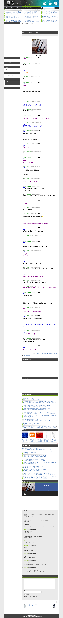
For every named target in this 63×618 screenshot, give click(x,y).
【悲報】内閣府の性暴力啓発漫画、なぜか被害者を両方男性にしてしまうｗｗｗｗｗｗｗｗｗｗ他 (39, 21)
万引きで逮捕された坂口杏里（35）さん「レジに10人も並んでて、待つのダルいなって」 (38, 13)
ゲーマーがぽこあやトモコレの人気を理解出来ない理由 (33, 466)
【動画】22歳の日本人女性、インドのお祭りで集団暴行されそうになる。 (36, 456)
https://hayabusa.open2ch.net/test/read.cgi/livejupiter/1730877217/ (46, 353)
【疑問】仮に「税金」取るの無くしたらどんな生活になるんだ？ (35, 477)
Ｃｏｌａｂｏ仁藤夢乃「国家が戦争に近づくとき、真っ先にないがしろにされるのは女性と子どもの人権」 (42, 417)
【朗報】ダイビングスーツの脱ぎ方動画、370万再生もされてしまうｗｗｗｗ (37, 473)
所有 (27, 355)
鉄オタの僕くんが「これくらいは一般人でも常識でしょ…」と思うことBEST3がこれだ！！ (39, 474)
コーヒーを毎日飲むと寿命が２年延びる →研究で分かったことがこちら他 (36, 420)
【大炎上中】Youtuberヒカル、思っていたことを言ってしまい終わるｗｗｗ (36, 20)
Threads (19, 7)
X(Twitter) (7, 7)
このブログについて (27, 7)
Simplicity (35, 615)
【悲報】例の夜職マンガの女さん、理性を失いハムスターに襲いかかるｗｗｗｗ (36, 9)
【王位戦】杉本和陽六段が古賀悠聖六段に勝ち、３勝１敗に (34, 459)
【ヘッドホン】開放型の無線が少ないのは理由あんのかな (51, 15)
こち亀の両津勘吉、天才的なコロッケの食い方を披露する (15, 12)
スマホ (24, 355)
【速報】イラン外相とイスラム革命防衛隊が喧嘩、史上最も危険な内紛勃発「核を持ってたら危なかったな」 (43, 415)
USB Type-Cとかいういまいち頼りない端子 (49, 16)
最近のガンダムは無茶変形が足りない (30, 463)
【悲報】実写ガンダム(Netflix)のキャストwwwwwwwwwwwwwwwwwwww (17, 15)
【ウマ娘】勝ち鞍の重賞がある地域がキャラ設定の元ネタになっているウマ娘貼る (37, 15)
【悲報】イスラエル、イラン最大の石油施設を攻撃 (50, 12)
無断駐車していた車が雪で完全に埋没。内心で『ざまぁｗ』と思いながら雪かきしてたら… (20, 17)
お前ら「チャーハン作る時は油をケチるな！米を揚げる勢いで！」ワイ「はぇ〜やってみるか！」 (39, 16)
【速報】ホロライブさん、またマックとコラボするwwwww (51, 11)
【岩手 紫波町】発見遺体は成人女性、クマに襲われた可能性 (34, 460)
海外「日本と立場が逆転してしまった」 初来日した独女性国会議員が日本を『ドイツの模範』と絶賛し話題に (43, 426)
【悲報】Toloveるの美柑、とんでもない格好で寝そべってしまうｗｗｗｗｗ (36, 412)
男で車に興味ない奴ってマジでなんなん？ (30, 12)
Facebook (13, 7)
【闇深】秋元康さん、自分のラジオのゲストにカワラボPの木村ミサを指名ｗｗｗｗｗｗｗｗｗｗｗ (41, 424)
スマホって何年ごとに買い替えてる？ (48, 13)
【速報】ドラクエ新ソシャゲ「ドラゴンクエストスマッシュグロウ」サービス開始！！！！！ (20, 13)
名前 (24, 590)
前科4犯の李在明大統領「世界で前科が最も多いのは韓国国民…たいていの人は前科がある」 (38, 11)
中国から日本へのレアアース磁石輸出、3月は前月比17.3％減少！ (35, 409)
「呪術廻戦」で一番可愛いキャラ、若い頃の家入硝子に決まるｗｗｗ (35, 469)
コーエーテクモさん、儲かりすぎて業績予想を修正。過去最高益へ (16, 11)
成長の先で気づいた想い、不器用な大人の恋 (30, 448)
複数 (29, 355)
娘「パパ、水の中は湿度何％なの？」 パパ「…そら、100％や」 (35, 422)
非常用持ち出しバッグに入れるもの (11, 16)
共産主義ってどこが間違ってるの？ (29, 416)
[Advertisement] (30, 369)
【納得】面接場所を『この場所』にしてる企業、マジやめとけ (34, 406)
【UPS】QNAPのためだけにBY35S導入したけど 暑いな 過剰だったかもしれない (38, 449)
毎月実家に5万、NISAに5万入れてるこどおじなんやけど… (34, 419)
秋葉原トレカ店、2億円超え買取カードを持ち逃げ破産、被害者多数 (16, 9)
